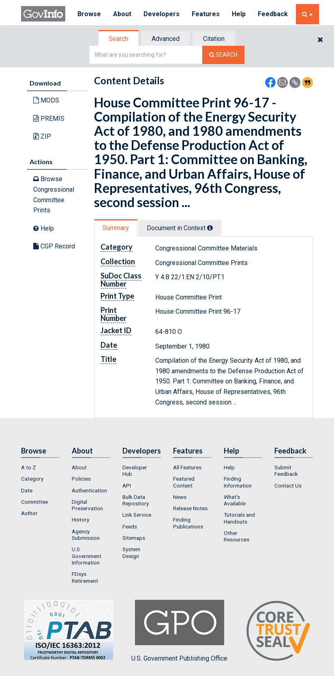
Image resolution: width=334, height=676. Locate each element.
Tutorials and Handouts (239, 517)
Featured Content (184, 481)
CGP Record (54, 246)
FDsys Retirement (85, 577)
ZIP (42, 136)
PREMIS (48, 118)
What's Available (235, 500)
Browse (89, 14)
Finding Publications (188, 522)
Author (29, 513)
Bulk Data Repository (135, 500)
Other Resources (236, 536)
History (80, 519)
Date (26, 490)
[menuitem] (40, 467)
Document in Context (180, 228)
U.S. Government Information (86, 556)
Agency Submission (86, 534)
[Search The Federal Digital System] (223, 55)
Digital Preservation (87, 504)
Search (118, 39)
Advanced (166, 39)
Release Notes (190, 508)
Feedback (273, 14)
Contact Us (288, 485)
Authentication (89, 490)
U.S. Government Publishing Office (179, 631)
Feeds (129, 526)
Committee (34, 501)
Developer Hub (134, 470)
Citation (214, 39)
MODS (46, 100)
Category (32, 478)
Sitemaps (133, 538)
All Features (187, 467)
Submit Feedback (286, 470)
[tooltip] (210, 228)
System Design (131, 552)
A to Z (28, 467)
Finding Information (238, 481)
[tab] (118, 38)
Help (239, 14)
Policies (81, 478)
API (126, 485)
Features (206, 14)
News (179, 497)
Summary (116, 228)
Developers (161, 14)
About (122, 14)
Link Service (136, 514)
